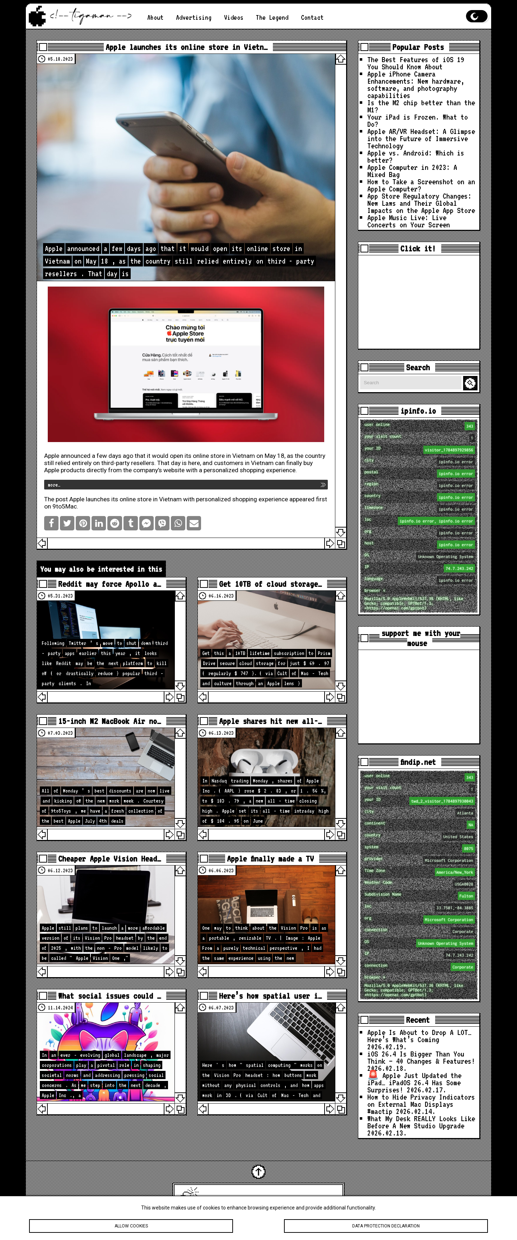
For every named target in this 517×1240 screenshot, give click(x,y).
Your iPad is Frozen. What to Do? (417, 120)
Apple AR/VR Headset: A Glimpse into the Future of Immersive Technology (421, 138)
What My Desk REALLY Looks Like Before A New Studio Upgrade (421, 1122)
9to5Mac (64, 506)
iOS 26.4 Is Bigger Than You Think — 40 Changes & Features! (421, 1057)
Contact (312, 17)
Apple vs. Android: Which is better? (415, 156)
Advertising (193, 17)
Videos (233, 17)
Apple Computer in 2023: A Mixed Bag (412, 170)
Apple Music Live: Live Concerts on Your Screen (408, 221)
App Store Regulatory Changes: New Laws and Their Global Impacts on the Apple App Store (421, 203)
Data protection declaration (386, 1227)
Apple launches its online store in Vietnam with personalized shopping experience (178, 499)
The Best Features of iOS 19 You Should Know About (415, 63)
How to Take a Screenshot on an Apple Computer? (421, 185)
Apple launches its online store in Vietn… (186, 47)
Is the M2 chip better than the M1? (421, 106)
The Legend (272, 17)
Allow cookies (131, 1227)
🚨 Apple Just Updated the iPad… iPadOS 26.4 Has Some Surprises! (414, 1082)
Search (471, 383)
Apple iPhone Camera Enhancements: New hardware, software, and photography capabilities (415, 84)
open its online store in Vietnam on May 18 (227, 455)
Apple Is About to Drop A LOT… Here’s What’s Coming (419, 1035)
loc (419, 521)
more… (54, 485)
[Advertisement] (419, 302)
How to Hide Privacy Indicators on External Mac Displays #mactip (421, 1104)
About (155, 17)
